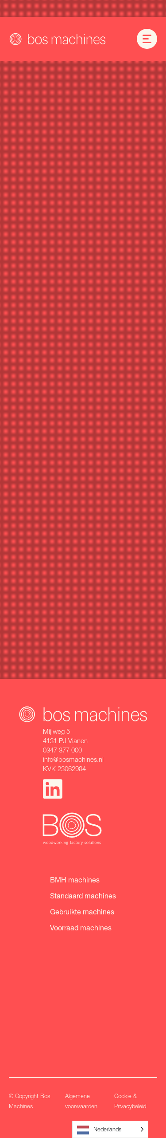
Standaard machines (83, 895)
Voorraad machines (81, 927)
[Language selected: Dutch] (110, 1129)
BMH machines (75, 879)
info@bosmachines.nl (73, 759)
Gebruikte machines (82, 911)
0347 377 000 (62, 750)
